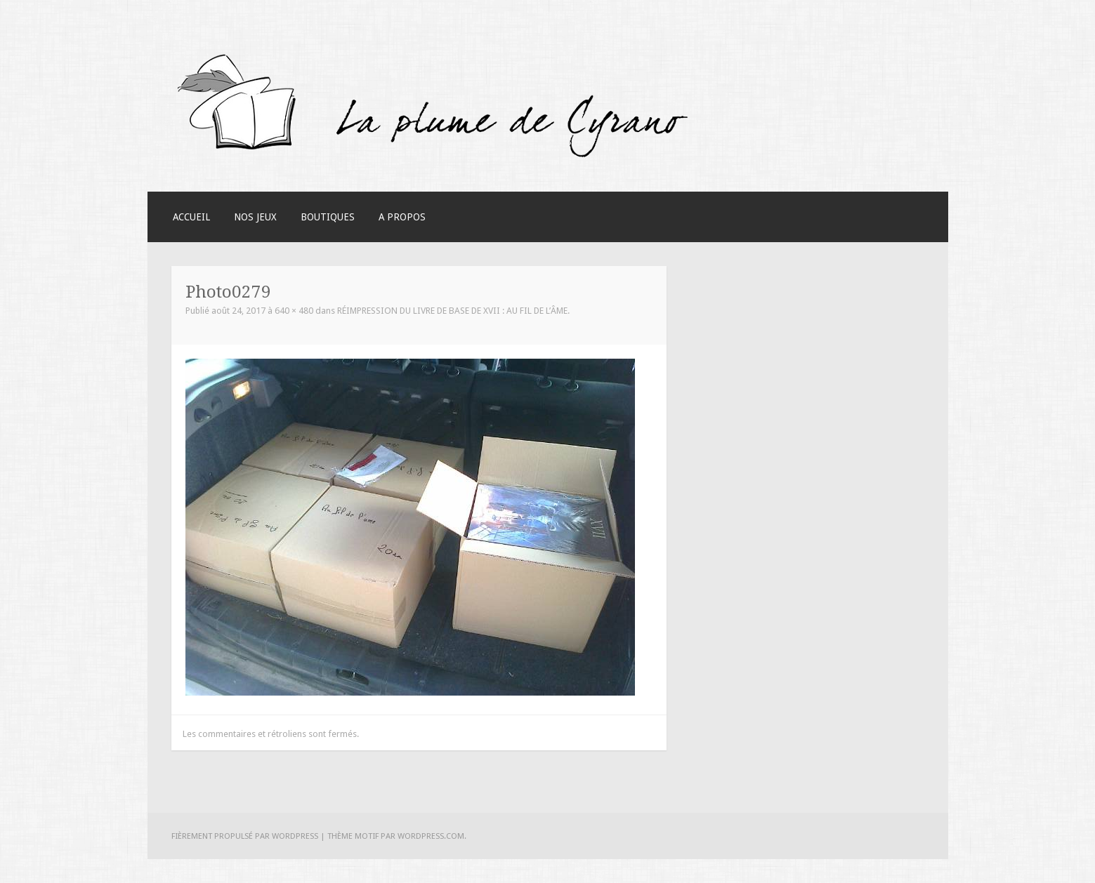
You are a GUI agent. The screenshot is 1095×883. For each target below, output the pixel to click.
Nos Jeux (255, 217)
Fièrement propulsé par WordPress (244, 836)
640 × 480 (294, 310)
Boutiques (328, 217)
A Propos (402, 217)
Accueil (191, 217)
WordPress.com (431, 836)
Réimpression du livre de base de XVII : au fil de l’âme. (453, 310)
